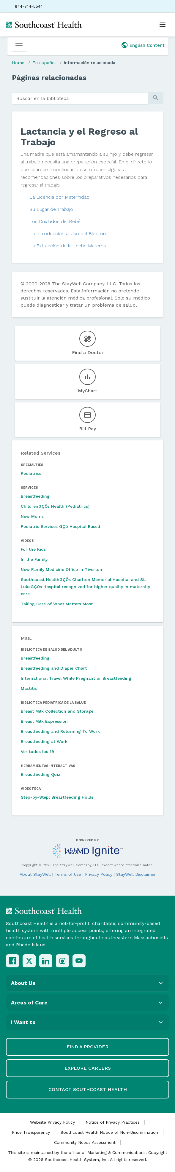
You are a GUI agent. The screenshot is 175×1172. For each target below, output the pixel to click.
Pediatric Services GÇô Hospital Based (60, 526)
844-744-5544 (29, 6)
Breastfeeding (35, 496)
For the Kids (33, 549)
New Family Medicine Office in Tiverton (61, 569)
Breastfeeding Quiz (40, 774)
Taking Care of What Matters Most (57, 603)
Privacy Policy (98, 874)
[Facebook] (12, 960)
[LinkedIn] (45, 960)
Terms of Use (68, 874)
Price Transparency (31, 1132)
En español (44, 62)
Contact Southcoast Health (87, 1089)
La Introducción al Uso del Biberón (67, 233)
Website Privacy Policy (52, 1122)
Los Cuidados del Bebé (55, 221)
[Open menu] (162, 24)
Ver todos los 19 (37, 751)
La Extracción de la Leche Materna (67, 246)
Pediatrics (31, 473)
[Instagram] (62, 960)
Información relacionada (89, 62)
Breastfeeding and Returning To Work (60, 731)
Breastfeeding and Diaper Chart (54, 668)
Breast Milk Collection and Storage (57, 711)
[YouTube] (79, 960)
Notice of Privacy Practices (113, 1122)
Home (18, 62)
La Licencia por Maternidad (59, 197)
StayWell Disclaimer (136, 874)
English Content (147, 45)
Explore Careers (87, 1068)
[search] (80, 98)
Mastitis (29, 688)
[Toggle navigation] (19, 46)
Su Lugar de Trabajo (51, 209)
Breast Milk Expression (44, 721)
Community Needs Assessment (85, 1142)
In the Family (34, 559)
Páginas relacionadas (49, 78)
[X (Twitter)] (29, 960)
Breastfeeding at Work (44, 741)
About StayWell (35, 874)
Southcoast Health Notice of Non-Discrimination (109, 1132)
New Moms (32, 516)
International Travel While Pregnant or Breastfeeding (76, 678)
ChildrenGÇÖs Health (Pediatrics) (55, 506)
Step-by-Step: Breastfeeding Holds (57, 797)
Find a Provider (87, 1047)
